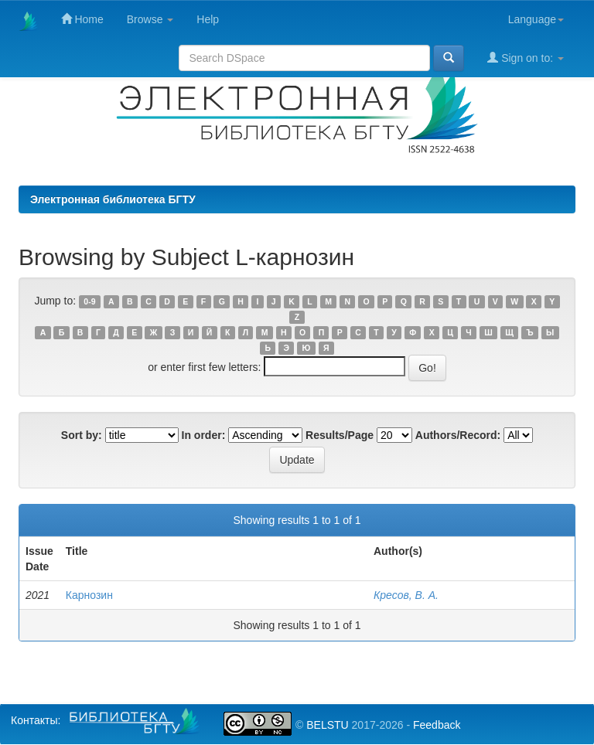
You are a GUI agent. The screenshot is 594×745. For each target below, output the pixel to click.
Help (207, 19)
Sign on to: (525, 57)
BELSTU (327, 725)
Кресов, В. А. (406, 595)
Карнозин (89, 595)
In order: (204, 435)
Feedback (436, 725)
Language (536, 19)
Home (82, 19)
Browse (150, 19)
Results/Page (340, 435)
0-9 (89, 301)
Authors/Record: (457, 435)
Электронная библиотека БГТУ (113, 199)
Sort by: (81, 435)
